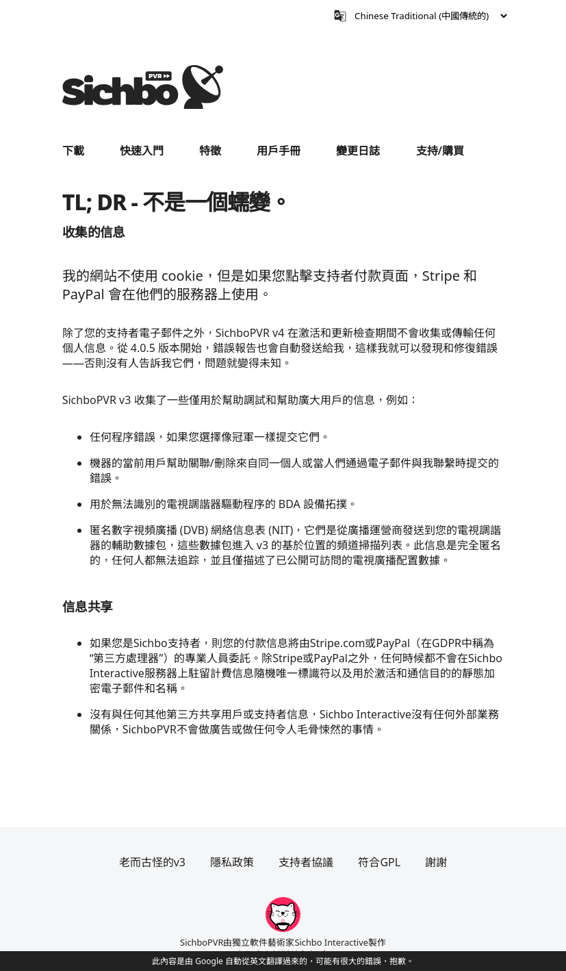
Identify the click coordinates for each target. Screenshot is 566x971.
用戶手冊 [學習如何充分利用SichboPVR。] (278, 150)
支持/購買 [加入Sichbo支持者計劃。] (440, 150)
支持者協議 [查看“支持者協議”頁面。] (306, 862)
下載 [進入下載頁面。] (73, 150)
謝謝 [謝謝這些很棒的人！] (436, 862)
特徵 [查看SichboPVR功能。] (210, 150)
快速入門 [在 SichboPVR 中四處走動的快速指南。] (142, 150)
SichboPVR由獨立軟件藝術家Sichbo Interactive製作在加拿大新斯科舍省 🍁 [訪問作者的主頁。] (283, 948)
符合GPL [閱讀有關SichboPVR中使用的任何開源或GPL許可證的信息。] (379, 862)
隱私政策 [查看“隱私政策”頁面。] (232, 862)
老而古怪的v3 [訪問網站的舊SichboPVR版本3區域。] (152, 862)
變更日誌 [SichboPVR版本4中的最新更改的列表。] (358, 150)
